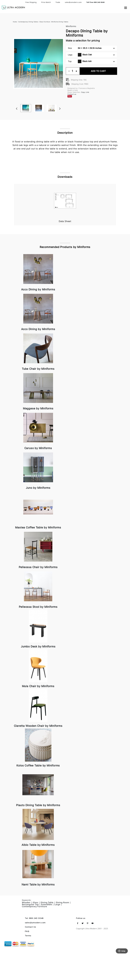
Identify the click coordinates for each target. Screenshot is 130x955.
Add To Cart (98, 71)
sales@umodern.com (73, 2)
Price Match (46, 2)
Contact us (71, 94)
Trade (58, 2)
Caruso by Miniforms (38, 448)
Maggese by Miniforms (38, 408)
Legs (91, 55)
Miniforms (71, 26)
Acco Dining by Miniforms (38, 289)
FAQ (27, 931)
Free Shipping (31, 2)
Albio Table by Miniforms (38, 844)
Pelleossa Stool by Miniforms (38, 606)
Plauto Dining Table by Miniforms (38, 805)
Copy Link (85, 92)
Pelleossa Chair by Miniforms (38, 567)
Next (63, 104)
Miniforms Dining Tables (59, 22)
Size (91, 48)
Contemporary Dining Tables (28, 22)
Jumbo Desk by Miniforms (38, 646)
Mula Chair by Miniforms (38, 686)
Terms (28, 936)
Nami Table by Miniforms (38, 884)
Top (91, 61)
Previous (11, 63)
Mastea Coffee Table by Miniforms (38, 527)
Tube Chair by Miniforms (38, 368)
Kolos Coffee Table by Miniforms (38, 765)
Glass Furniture (44, 22)
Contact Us (30, 927)
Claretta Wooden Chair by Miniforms (38, 725)
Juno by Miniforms (38, 487)
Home (15, 22)
